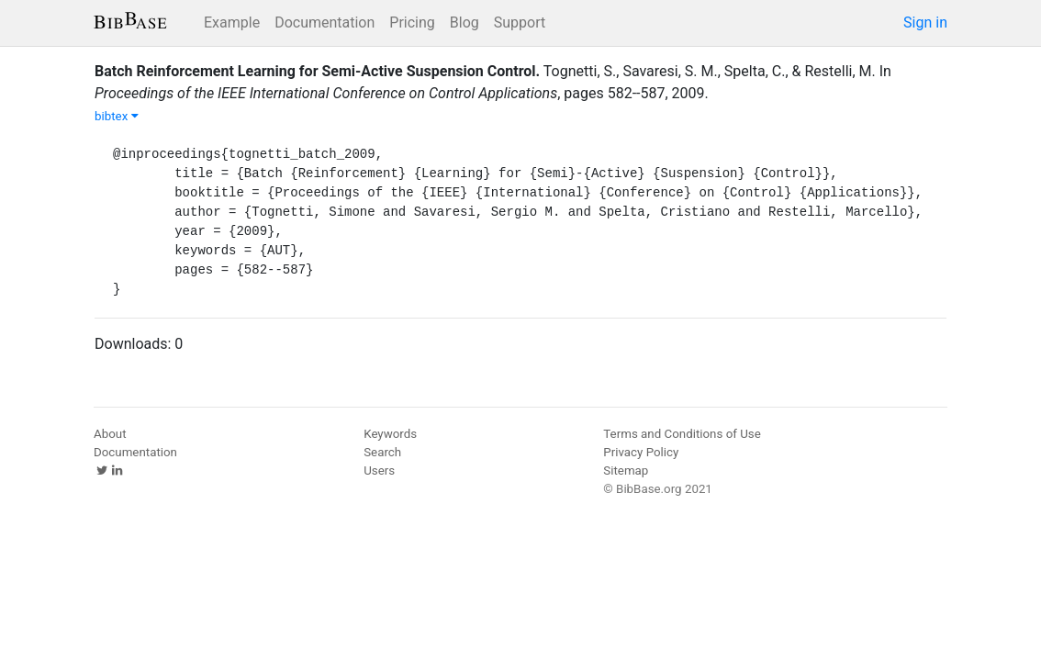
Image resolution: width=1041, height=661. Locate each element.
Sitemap (625, 470)
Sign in (925, 22)
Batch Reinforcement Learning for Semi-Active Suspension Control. (317, 71)
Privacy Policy (640, 452)
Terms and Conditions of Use (681, 434)
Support (519, 22)
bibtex (117, 116)
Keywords (390, 434)
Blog (464, 22)
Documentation (324, 22)
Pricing (412, 22)
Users (379, 470)
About (110, 434)
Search (382, 452)
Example (232, 22)
